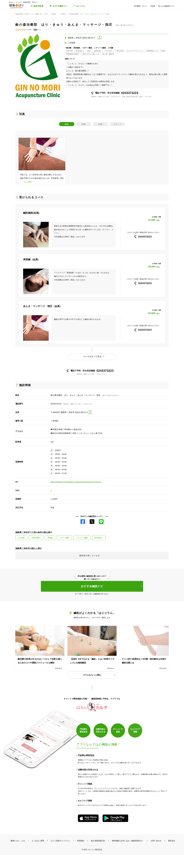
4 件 (39, 30)
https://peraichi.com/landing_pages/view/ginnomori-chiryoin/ (76, 482)
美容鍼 (50, 538)
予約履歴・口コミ (140, 6)
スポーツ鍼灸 (64, 538)
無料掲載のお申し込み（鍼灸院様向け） (128, 841)
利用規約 (80, 841)
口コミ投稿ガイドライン (60, 841)
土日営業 (21, 538)
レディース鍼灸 (82, 538)
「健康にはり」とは (17, 841)
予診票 (152, 6)
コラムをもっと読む (92, 675)
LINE (101, 521)
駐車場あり (99, 538)
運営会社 (171, 841)
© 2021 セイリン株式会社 (92, 849)
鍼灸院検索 (39, 6)
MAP (99, 38)
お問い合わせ (156, 841)
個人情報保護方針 (98, 841)
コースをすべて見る (92, 356)
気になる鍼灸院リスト (166, 6)
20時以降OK (36, 538)
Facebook (82, 521)
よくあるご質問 (38, 841)
